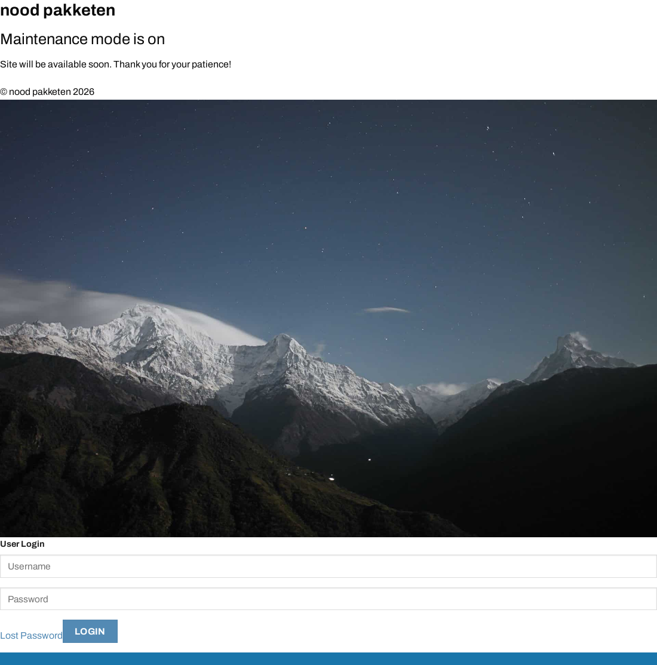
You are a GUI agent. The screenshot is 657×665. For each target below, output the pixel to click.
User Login (22, 544)
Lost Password (31, 635)
